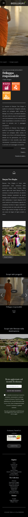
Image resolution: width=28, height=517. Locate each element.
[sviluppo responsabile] (14, 295)
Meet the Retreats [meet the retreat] (14, 491)
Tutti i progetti (3, 62)
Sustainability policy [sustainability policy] (14, 492)
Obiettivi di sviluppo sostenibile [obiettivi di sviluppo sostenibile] (14, 472)
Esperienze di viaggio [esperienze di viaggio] (14, 482)
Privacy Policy (7, 403)
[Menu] (3, 3)
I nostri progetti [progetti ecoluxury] (14, 473)
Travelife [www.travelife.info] (14, 498)
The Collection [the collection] (14, 478)
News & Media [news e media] (14, 470)
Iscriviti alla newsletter (14, 391)
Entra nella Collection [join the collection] (14, 484)
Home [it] (14, 463)
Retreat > (23, 148)
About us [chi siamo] (14, 467)
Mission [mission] (14, 469)
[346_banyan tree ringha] (14, 348)
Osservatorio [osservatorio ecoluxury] (14, 466)
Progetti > (23, 152)
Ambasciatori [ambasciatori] (14, 488)
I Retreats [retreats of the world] (14, 481)
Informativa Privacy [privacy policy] (14, 475)
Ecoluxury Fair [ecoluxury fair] (14, 464)
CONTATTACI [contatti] (14, 446)
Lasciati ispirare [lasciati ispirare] (14, 486)
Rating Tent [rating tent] (14, 489)
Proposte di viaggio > (20, 156)
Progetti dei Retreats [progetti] (14, 485)
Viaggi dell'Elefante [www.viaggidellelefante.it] (14, 500)
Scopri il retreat (8, 257)
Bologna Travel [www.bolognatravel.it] (14, 501)
